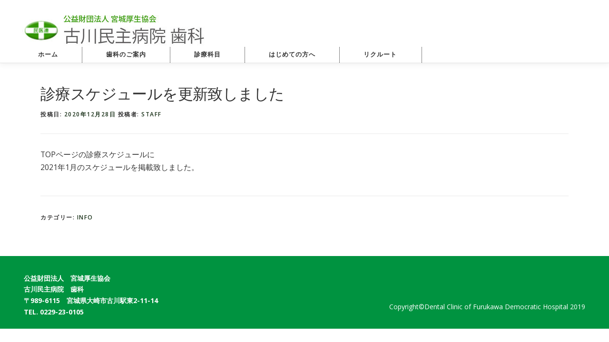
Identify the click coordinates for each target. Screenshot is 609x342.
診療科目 (207, 54)
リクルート (390, 54)
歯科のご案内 (126, 54)
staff (151, 114)
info (85, 217)
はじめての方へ (292, 54)
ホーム (48, 54)
